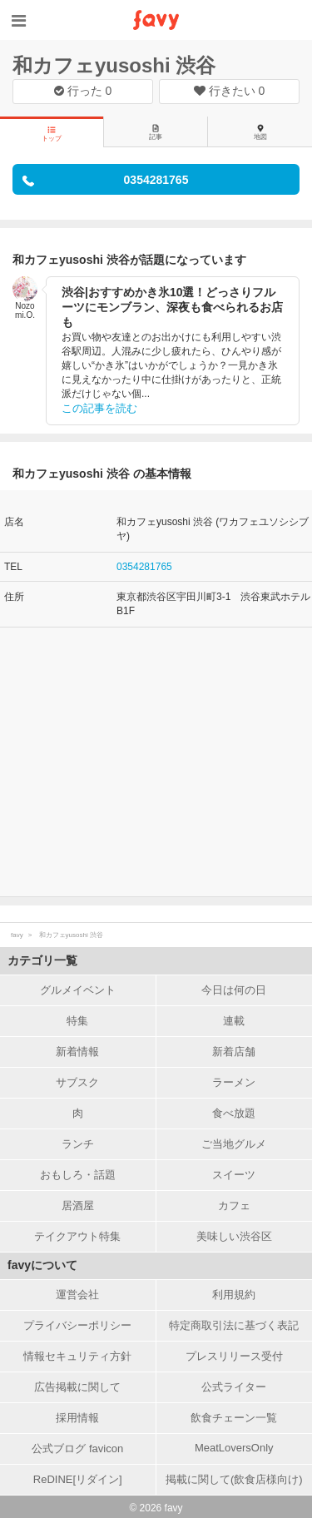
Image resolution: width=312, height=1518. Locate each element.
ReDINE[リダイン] (77, 1479)
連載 (234, 1020)
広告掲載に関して (77, 1387)
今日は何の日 (233, 990)
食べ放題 (233, 1113)
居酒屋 (78, 1205)
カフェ (234, 1205)
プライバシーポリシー (77, 1325)
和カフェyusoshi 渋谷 (113, 65)
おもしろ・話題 (78, 1174)
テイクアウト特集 (77, 1236)
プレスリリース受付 (234, 1356)
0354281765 (144, 567)
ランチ (78, 1144)
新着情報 (77, 1051)
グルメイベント (78, 990)
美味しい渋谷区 (234, 1236)
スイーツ (233, 1174)
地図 (260, 132)
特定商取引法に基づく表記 (234, 1325)
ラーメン (233, 1082)
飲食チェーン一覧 (234, 1417)
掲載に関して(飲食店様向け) (234, 1479)
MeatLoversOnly (234, 1447)
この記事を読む (99, 408)
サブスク (77, 1082)
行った (83, 90)
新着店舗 (233, 1051)
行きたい (229, 90)
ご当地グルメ (233, 1144)
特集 (77, 1020)
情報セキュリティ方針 (77, 1356)
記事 (155, 132)
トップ (52, 134)
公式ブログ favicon (77, 1448)
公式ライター (233, 1387)
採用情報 (77, 1417)
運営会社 (77, 1294)
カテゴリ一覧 (42, 960)
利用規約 (233, 1294)
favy (17, 935)
